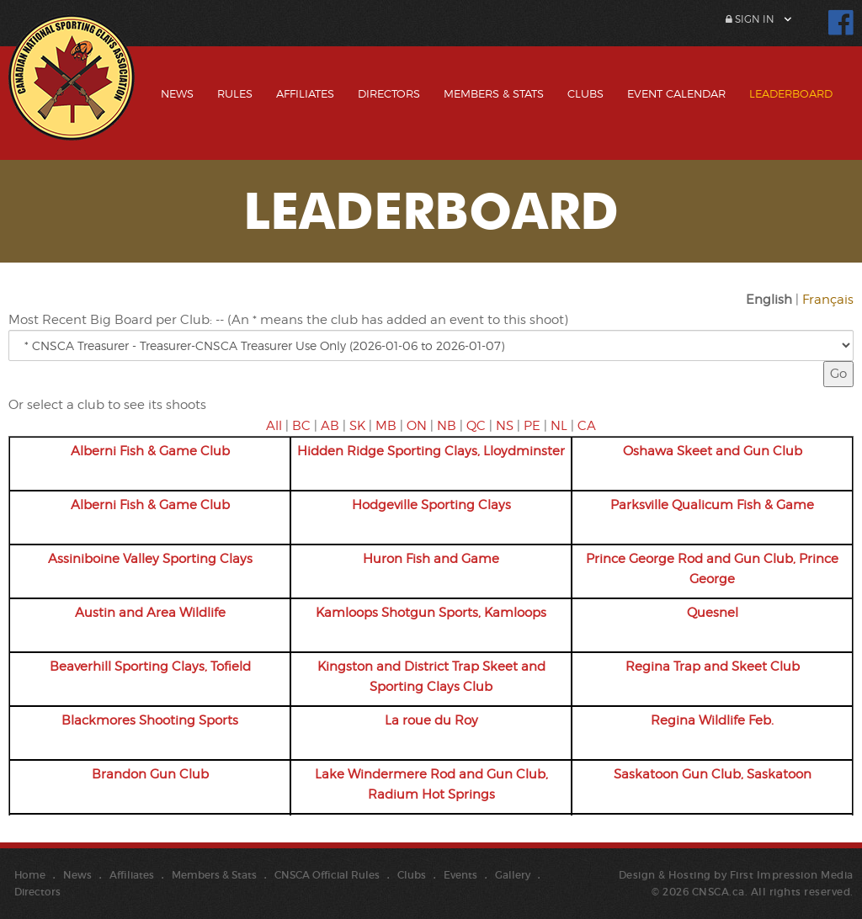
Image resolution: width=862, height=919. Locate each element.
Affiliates (305, 93)
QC (476, 425)
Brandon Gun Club (150, 774)
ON (417, 425)
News (177, 93)
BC (301, 425)
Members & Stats (494, 93)
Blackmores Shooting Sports (149, 720)
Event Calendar (676, 93)
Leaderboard (791, 93)
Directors (389, 93)
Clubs (585, 93)
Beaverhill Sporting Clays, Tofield (150, 666)
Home (29, 875)
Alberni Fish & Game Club (150, 451)
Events (460, 875)
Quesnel (712, 612)
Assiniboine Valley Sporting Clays (150, 558)
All (274, 425)
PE (532, 425)
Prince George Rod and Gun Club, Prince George (712, 569)
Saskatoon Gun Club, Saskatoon (712, 774)
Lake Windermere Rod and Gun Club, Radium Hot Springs (431, 784)
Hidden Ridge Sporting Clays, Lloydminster (431, 451)
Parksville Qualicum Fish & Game (712, 505)
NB (446, 425)
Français (828, 299)
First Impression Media (792, 875)
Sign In (750, 19)
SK (357, 425)
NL (559, 425)
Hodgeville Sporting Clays (431, 505)
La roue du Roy (431, 720)
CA (586, 425)
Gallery (512, 875)
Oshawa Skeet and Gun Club (712, 451)
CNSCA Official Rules (327, 875)
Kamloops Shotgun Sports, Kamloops (431, 612)
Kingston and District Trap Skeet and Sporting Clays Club (431, 676)
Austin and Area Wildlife (150, 612)
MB (385, 425)
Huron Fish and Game (431, 558)
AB (330, 425)
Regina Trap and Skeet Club (712, 666)
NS (504, 425)
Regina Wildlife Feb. (712, 720)
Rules (235, 93)
